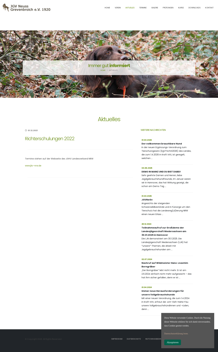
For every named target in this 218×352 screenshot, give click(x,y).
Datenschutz (134, 339)
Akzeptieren (172, 342)
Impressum (116, 339)
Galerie (154, 7)
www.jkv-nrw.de (33, 165)
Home (103, 70)
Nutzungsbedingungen (157, 339)
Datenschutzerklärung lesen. (176, 333)
